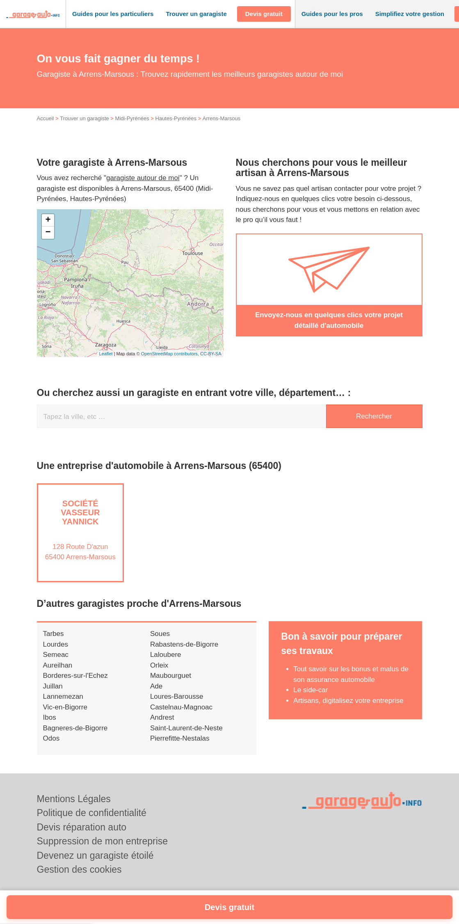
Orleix (159, 674)
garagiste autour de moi (143, 187)
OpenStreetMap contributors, (170, 362)
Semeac (56, 664)
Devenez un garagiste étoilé (95, 855)
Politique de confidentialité (91, 812)
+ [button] (47, 229)
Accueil (45, 127)
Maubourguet (170, 684)
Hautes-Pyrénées (175, 127)
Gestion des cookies (79, 869)
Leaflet (106, 362)
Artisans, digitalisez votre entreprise (348, 709)
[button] (113, 14)
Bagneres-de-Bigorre (75, 737)
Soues (160, 643)
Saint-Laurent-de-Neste (186, 737)
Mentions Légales (74, 799)
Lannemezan (63, 705)
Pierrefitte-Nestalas (180, 747)
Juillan (53, 695)
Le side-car (310, 699)
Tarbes (53, 643)
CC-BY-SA (211, 362)
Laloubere (165, 664)
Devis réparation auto (82, 827)
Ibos (49, 726)
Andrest (162, 726)
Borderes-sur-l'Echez (75, 684)
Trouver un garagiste (84, 127)
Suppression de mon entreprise (102, 841)
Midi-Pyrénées (132, 127)
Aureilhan (58, 674)
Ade (156, 695)
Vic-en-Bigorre (65, 716)
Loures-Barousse (176, 705)
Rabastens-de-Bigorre (184, 653)
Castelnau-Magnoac (181, 716)
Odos (51, 747)
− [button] (47, 242)
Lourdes (55, 653)
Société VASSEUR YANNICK (80, 521)
